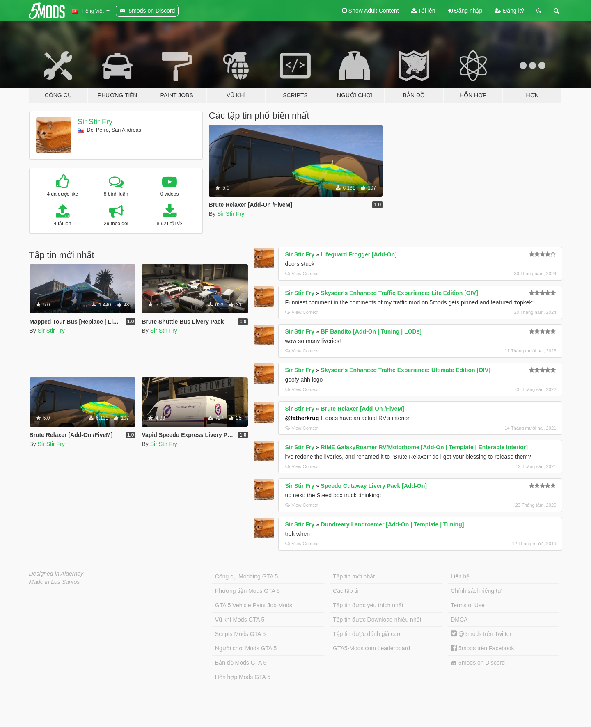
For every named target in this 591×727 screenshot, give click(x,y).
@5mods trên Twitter (481, 634)
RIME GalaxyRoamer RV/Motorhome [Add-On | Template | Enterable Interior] (424, 447)
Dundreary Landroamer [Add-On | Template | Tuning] (392, 524)
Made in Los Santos (54, 581)
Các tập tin (346, 591)
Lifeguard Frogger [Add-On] (359, 254)
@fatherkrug (302, 418)
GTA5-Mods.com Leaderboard (371, 648)
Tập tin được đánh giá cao (366, 634)
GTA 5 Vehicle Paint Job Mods (253, 605)
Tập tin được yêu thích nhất (368, 605)
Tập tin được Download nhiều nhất (377, 619)
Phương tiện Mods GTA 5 (247, 591)
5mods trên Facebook (482, 648)
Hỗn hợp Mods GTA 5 (242, 677)
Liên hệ (460, 576)
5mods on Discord (478, 662)
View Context (301, 273)
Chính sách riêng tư (476, 591)
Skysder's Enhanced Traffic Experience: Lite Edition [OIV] (399, 293)
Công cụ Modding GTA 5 (246, 576)
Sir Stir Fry (95, 122)
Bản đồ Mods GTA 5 (240, 662)
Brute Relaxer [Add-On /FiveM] (362, 408)
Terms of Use (467, 605)
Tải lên (423, 10)
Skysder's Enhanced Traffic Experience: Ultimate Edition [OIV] (405, 370)
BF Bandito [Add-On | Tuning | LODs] (371, 331)
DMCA (459, 619)
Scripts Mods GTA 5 (240, 634)
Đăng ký (509, 10)
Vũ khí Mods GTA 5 (239, 619)
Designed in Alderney (56, 573)
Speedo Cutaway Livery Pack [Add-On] (374, 485)
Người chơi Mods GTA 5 (246, 648)
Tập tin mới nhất (354, 576)
